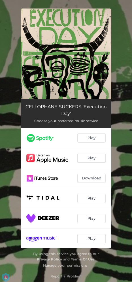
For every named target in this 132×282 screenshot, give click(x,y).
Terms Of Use (83, 259)
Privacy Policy (49, 259)
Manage (50, 265)
